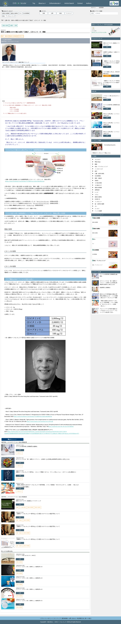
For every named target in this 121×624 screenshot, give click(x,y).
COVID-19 (20, 36)
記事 (52, 13)
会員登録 (101, 7)
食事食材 (97, 190)
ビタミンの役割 (14, 109)
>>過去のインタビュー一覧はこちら (101, 153)
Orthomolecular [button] (54, 3)
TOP (2, 20)
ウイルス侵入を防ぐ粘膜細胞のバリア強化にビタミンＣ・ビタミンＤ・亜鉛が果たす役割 (28, 105)
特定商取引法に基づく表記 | (84, 618)
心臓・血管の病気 (99, 173)
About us (42, 3)
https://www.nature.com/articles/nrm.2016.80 (40, 421)
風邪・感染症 (4, 36)
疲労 (96, 171)
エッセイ (97, 208)
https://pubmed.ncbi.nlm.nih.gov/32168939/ (61, 426)
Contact (80, 3)
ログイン (93, 7)
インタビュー (98, 201)
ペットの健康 (98, 211)
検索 (92, 13)
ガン (20, 13)
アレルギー (98, 159)
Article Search (69, 3)
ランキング (69, 13)
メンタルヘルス (99, 169)
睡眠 (96, 164)
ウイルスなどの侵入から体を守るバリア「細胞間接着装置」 (20, 103)
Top (34, 3)
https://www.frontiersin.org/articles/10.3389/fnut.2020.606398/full (25, 181)
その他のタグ (98, 185)
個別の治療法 (14, 13)
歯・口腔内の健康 (99, 204)
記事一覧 (7, 20)
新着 (44, 13)
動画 (60, 13)
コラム (96, 194)
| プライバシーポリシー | (46, 618)
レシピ (96, 192)
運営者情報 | (65, 618)
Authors (88, 3)
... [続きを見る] (28, 67)
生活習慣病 (26, 13)
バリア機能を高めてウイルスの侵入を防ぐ (16, 113)
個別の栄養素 (5, 13)
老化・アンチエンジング (8, 16)
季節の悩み (98, 162)
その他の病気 (98, 183)
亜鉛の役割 (13, 107)
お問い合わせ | (72, 618)
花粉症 (96, 180)
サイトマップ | (57, 618)
